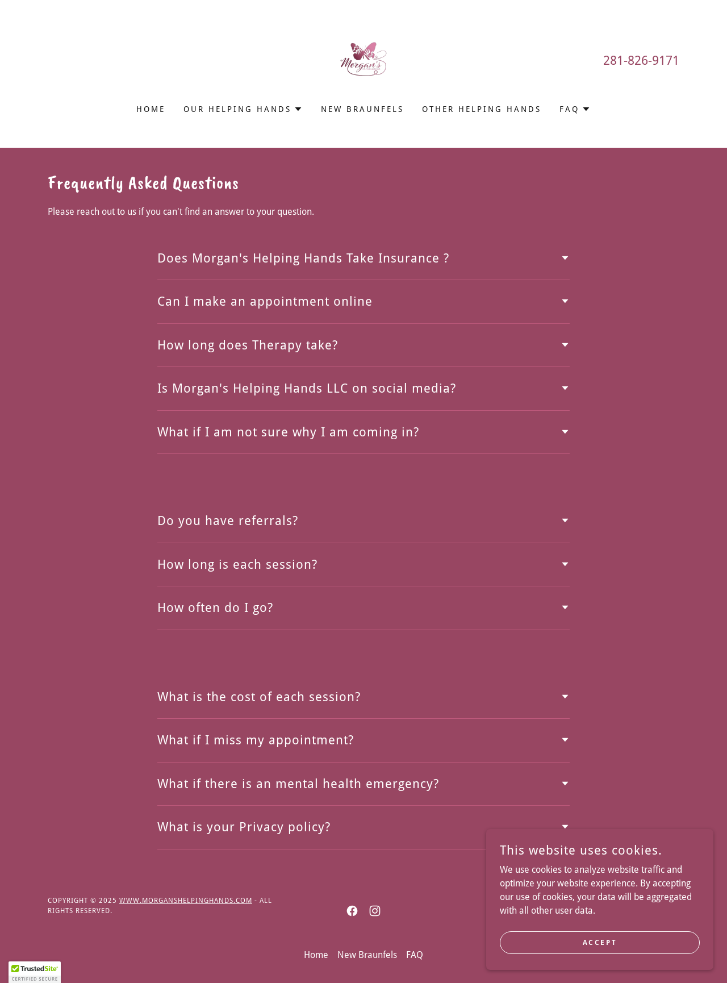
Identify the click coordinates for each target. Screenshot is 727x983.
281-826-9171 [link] (641, 60)
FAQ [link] (414, 954)
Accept (600, 950)
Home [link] (150, 109)
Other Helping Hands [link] (481, 109)
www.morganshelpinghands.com (185, 901)
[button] (243, 109)
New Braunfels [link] (362, 109)
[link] (363, 59)
